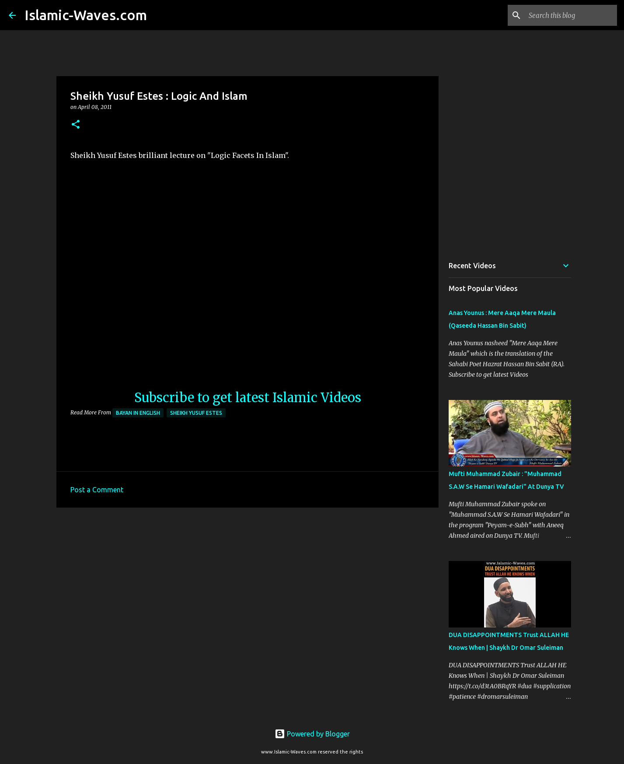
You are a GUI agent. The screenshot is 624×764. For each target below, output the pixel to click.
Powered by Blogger (312, 734)
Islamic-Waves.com (85, 15)
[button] (75, 125)
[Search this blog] (571, 15)
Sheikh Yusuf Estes (196, 413)
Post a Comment (96, 490)
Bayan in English (138, 413)
